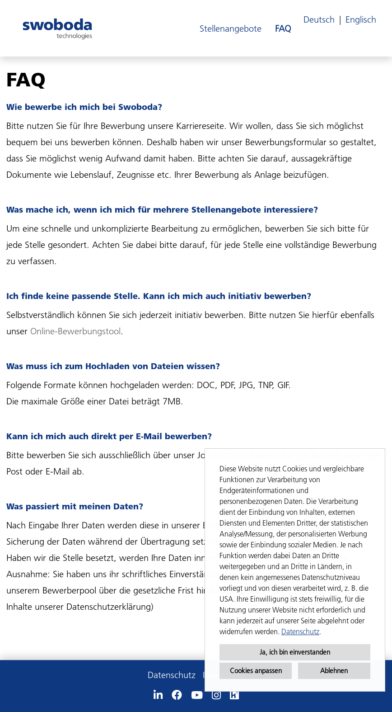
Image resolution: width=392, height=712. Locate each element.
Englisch (360, 19)
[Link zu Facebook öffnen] (176, 695)
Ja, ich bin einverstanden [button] (295, 652)
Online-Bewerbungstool (75, 331)
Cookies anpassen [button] (256, 670)
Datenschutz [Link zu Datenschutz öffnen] (172, 674)
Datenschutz (300, 631)
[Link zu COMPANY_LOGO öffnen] (57, 28)
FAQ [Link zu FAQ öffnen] (283, 28)
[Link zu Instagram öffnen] (216, 695)
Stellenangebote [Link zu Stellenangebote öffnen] (230, 28)
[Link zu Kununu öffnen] (234, 695)
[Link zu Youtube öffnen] (197, 695)
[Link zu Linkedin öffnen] (158, 695)
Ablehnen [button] (334, 670)
